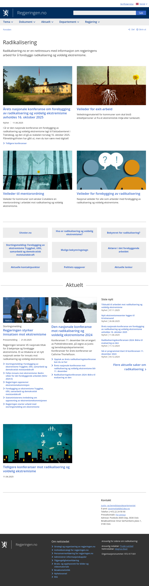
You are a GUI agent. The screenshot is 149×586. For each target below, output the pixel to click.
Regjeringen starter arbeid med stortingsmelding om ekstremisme (22, 405)
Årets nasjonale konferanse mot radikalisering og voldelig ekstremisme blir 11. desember (75, 368)
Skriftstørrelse (126, 4)
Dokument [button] (26, 22)
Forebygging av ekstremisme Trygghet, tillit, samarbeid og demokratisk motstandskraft (25, 391)
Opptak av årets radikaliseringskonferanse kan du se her (75, 361)
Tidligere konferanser (16, 143)
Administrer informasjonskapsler (70, 556)
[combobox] (104, 13)
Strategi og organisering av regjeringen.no (74, 546)
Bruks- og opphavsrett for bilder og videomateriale (71, 565)
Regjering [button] (91, 22)
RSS (56, 576)
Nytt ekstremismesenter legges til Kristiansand (123, 318)
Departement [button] (68, 22)
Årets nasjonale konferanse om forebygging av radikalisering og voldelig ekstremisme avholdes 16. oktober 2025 (123, 331)
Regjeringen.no (30, 13)
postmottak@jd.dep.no (119, 508)
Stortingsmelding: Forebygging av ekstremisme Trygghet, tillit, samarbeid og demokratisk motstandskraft (25, 249)
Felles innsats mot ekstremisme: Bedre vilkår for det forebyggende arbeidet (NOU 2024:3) (26, 376)
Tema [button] (7, 22)
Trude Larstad (126, 546)
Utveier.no (25, 232)
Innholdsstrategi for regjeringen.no (71, 550)
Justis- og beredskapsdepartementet (118, 505)
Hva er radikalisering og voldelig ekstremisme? (74, 232)
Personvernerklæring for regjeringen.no (73, 553)
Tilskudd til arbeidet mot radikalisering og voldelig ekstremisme (123, 307)
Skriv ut (142, 29)
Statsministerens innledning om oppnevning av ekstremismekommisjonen (26, 399)
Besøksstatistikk (62, 570)
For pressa (121, 514)
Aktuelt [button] (46, 22)
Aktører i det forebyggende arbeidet (123, 250)
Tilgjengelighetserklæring (66, 560)
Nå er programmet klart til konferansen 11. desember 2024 (123, 354)
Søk (141, 13)
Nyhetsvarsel (60, 573)
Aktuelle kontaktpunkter (25, 267)
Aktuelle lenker (124, 267)
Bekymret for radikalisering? (123, 232)
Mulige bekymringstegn (74, 250)
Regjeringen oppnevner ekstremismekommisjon (17, 383)
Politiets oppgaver (74, 267)
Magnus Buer (121, 548)
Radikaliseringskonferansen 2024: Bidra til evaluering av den (74, 376)
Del (133, 29)
